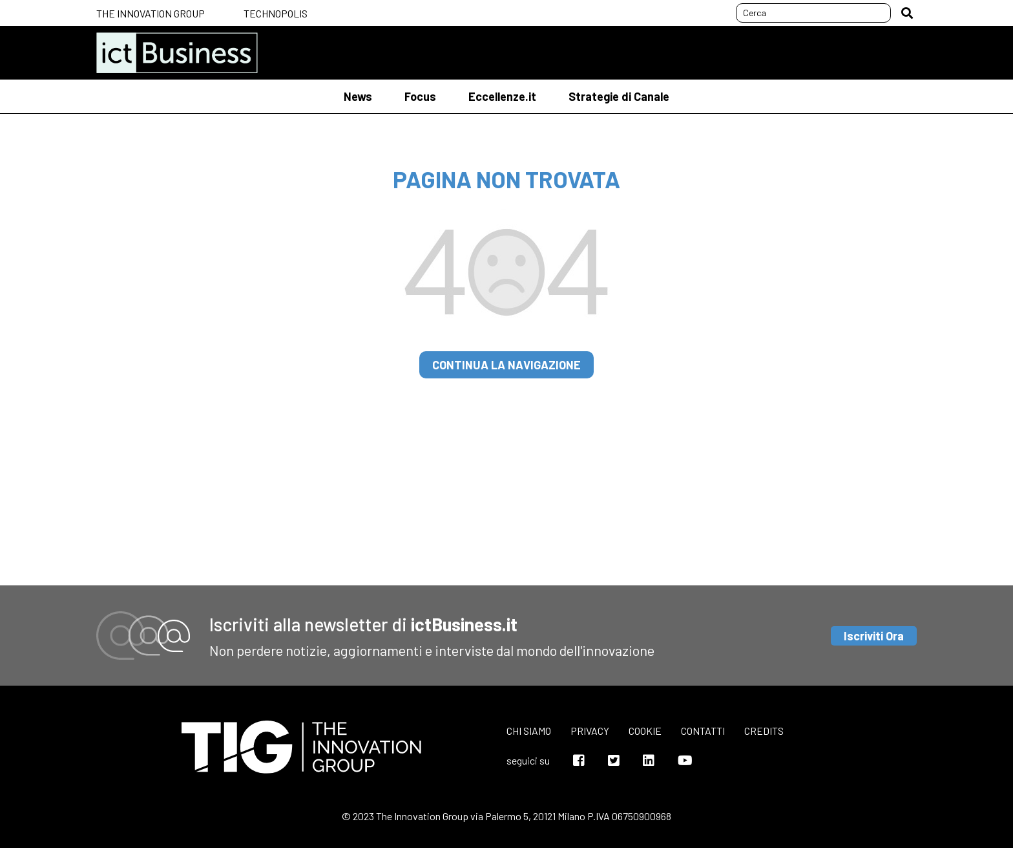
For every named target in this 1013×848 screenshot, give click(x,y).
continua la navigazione (506, 365)
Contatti (703, 730)
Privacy (589, 730)
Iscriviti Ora (874, 636)
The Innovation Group (150, 13)
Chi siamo (528, 730)
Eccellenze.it (502, 96)
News (358, 96)
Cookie (645, 730)
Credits (764, 730)
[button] (907, 13)
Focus (420, 96)
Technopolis (276, 13)
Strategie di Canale (619, 96)
